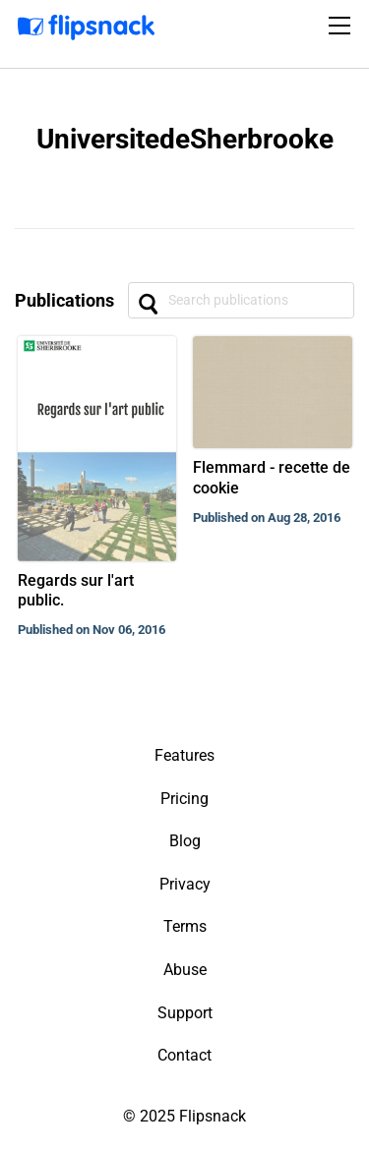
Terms (185, 926)
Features (184, 755)
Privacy (185, 884)
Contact (184, 1055)
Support (185, 1013)
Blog (185, 841)
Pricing (184, 798)
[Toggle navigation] (342, 25)
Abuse (185, 969)
